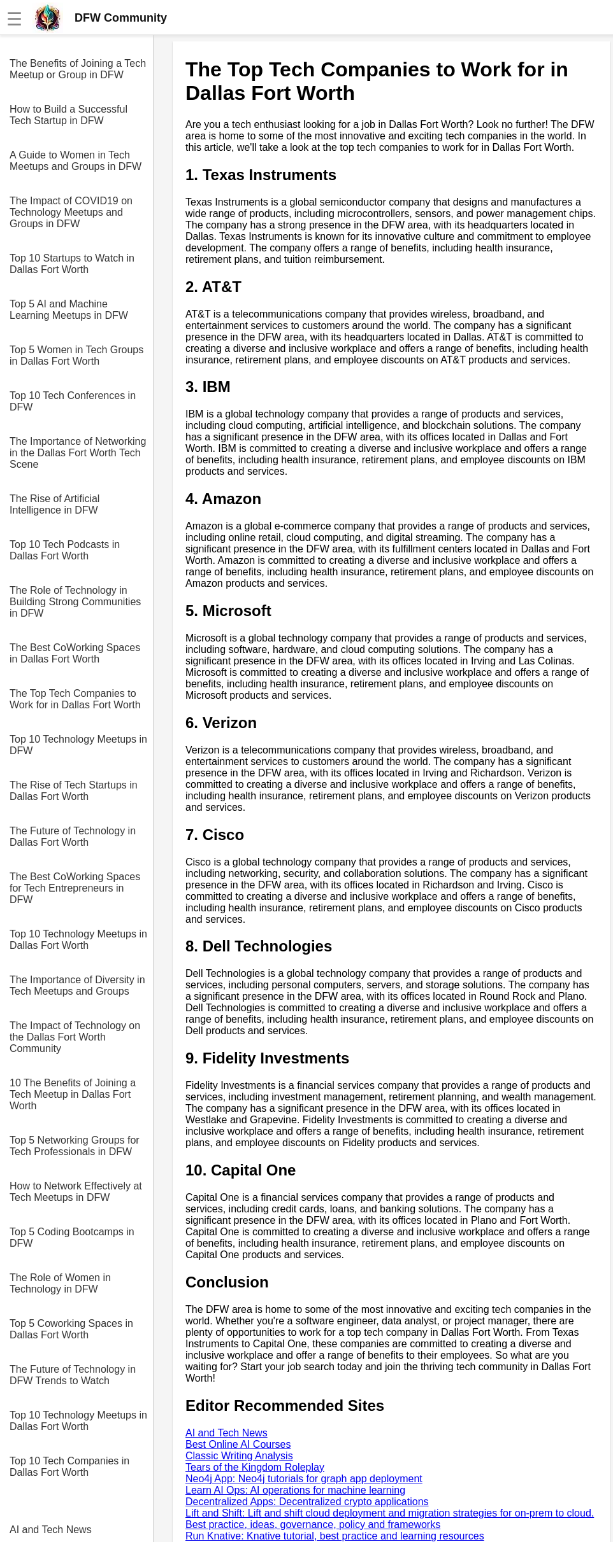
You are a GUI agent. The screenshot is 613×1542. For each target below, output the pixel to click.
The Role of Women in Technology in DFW (60, 1283)
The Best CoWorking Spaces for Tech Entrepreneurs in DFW (75, 888)
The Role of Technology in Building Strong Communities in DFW (75, 602)
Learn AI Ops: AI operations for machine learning (295, 1490)
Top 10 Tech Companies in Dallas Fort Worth (69, 1466)
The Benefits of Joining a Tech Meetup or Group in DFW (78, 69)
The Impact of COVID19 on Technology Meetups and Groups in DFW (71, 212)
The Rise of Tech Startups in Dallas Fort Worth (74, 791)
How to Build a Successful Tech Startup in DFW (68, 115)
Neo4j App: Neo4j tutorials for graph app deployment (303, 1478)
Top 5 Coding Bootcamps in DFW (72, 1237)
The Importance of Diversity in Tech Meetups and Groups (77, 985)
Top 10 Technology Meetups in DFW (78, 745)
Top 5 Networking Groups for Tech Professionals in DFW (75, 1146)
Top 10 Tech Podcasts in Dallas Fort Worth (65, 550)
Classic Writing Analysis (239, 1455)
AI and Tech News (51, 1529)
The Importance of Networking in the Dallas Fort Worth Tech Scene (78, 453)
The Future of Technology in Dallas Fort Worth (73, 836)
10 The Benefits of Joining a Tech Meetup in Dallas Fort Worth (73, 1094)
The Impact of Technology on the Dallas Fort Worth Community (75, 1037)
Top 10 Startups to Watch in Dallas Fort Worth (72, 264)
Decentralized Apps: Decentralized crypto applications (307, 1501)
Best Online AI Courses (238, 1444)
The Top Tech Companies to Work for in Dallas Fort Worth (75, 699)
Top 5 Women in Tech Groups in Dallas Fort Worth (76, 355)
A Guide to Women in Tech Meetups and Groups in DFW (75, 161)
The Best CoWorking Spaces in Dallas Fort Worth (75, 653)
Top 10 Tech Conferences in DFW (73, 401)
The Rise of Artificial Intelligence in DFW (54, 504)
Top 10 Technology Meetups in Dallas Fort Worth (78, 940)
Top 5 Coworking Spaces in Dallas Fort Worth (71, 1329)
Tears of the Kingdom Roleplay (254, 1467)
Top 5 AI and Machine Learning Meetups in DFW (69, 309)
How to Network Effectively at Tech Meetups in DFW (76, 1192)
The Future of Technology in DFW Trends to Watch (73, 1375)
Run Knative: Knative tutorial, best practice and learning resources (334, 1536)
